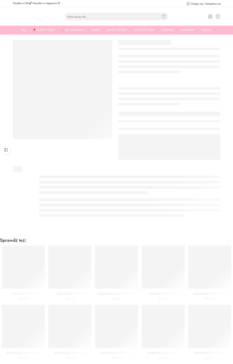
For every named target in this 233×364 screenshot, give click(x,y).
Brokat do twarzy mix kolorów (116, 294)
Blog (23, 30)
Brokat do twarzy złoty (163, 294)
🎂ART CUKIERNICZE (73, 30)
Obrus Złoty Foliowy (70, 294)
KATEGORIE (167, 30)
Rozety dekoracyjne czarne (23, 353)
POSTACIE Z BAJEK (144, 30)
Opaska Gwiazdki (23, 294)
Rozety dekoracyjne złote (117, 353)
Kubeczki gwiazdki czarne (209, 353)
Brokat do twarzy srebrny (163, 353)
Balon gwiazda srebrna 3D (210, 294)
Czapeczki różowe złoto (70, 353)
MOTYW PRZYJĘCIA (117, 30)
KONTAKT (207, 30)
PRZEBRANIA (187, 30)
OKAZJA (95, 30)
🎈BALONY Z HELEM (44, 30)
